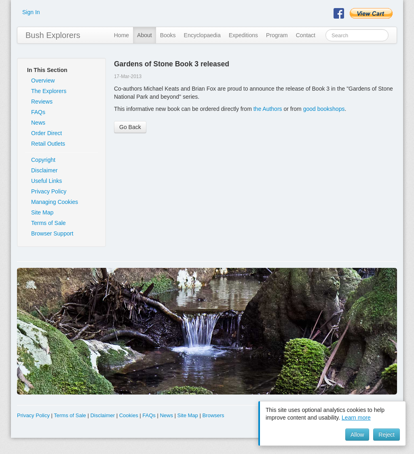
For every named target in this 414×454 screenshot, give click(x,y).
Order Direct (46, 133)
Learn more (356, 417)
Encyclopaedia (202, 35)
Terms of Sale (48, 223)
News (38, 122)
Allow (357, 434)
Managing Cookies (54, 202)
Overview (43, 80)
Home (121, 35)
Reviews (42, 101)
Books (168, 35)
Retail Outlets (48, 143)
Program (277, 35)
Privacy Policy (48, 191)
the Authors (267, 109)
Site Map (42, 212)
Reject (386, 434)
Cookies (128, 415)
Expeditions (243, 35)
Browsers (213, 415)
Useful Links (46, 181)
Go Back (130, 127)
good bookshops (324, 109)
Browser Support (52, 233)
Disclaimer (44, 170)
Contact (305, 35)
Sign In (31, 12)
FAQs (38, 112)
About (144, 35)
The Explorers (48, 91)
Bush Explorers (52, 35)
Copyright (43, 160)
